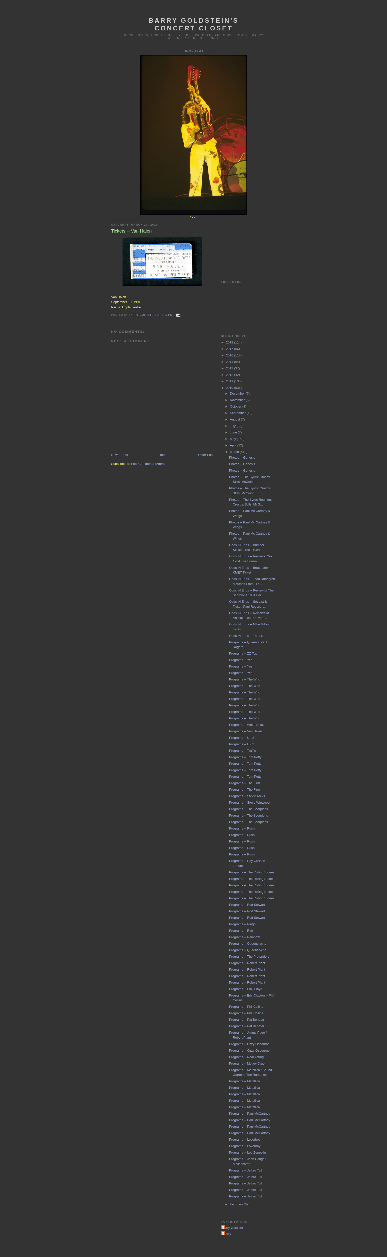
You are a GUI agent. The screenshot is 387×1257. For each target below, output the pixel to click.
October (236, 406)
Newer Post (119, 455)
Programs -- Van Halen (245, 731)
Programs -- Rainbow (244, 937)
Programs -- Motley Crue (246, 1063)
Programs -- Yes (240, 660)
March (235, 452)
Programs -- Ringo (242, 924)
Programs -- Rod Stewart (247, 905)
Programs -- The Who (244, 679)
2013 (230, 368)
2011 (230, 381)
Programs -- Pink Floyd (245, 989)
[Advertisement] (246, 244)
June (234, 432)
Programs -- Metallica (244, 1081)
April (233, 445)
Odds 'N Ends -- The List (246, 636)
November (238, 400)
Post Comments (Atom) (148, 464)
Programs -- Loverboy (244, 1139)
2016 (230, 355)
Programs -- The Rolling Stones (251, 872)
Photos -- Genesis (242, 457)
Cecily (226, 1234)
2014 (230, 362)
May (233, 439)
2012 (230, 375)
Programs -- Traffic (242, 751)
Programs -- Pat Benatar (246, 1019)
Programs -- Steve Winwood (249, 802)
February (237, 1204)
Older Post (205, 455)
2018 (230, 342)
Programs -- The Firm (244, 783)
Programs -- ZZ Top (243, 653)
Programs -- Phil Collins (246, 1006)
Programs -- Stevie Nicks (247, 796)
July (233, 426)
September (238, 413)
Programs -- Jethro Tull (245, 1170)
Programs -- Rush (242, 828)
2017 (230, 349)
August (235, 419)
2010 (230, 388)
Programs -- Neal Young (246, 1057)
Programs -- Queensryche (247, 943)
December (238, 393)
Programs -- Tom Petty (245, 757)
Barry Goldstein (233, 1228)
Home (163, 455)
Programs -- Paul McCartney (249, 1113)
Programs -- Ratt (241, 930)
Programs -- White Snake (247, 725)
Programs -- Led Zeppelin (247, 1152)
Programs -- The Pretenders (249, 956)
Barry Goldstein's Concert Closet (194, 24)
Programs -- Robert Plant (247, 963)
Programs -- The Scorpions (248, 809)
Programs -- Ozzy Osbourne (249, 1044)
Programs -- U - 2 (241, 738)
